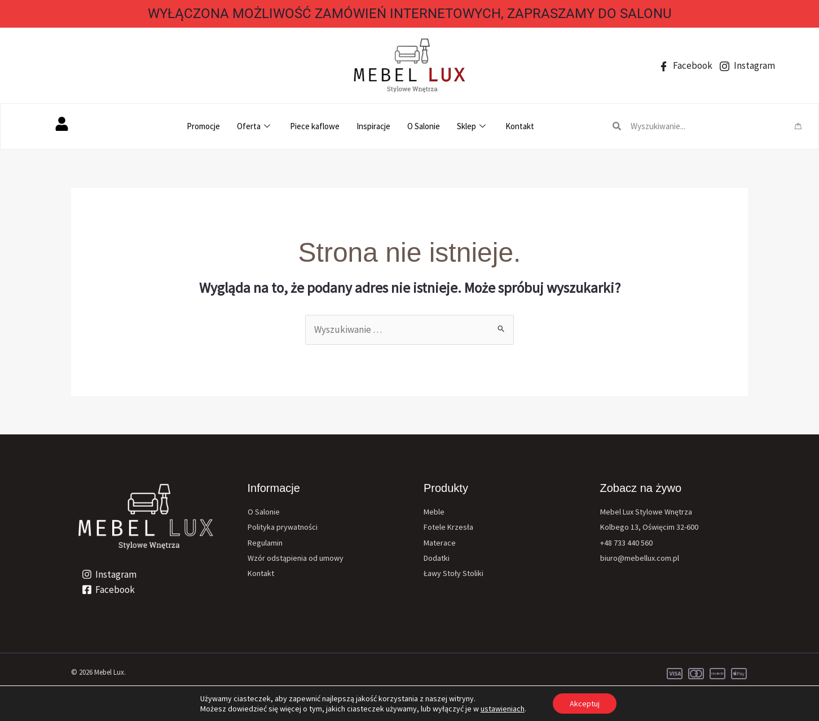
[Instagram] (109, 574)
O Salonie (423, 126)
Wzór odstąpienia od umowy (296, 558)
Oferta (255, 126)
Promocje (203, 126)
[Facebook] (108, 589)
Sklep (472, 126)
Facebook (685, 65)
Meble (434, 512)
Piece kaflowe (315, 126)
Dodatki (437, 558)
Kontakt (519, 126)
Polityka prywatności (283, 527)
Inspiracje (373, 126)
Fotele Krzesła (448, 527)
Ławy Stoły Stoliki (453, 573)
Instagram (747, 65)
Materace (440, 543)
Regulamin (265, 543)
